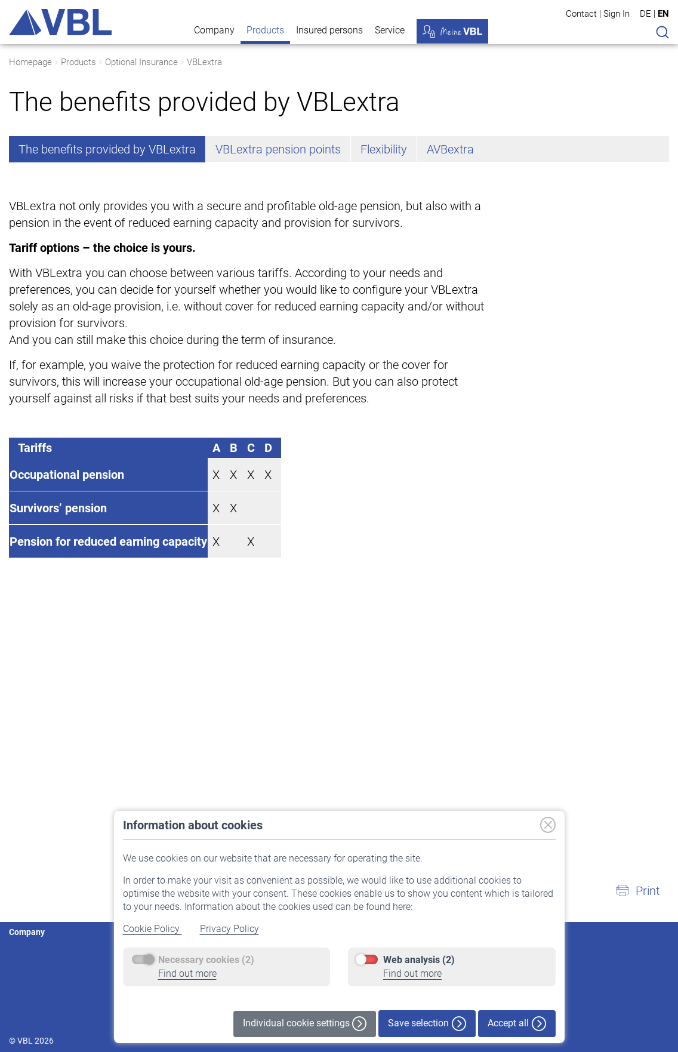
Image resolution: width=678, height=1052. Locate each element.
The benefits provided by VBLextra (107, 149)
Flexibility (383, 149)
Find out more (187, 973)
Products (265, 30)
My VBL (452, 31)
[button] (637, 891)
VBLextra (204, 62)
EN (663, 13)
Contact (581, 13)
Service (390, 30)
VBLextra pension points (278, 149)
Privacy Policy (229, 928)
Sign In (616, 13)
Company (214, 30)
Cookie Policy (152, 928)
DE (645, 13)
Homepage (30, 62)
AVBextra (450, 149)
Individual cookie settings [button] (304, 1023)
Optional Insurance (141, 62)
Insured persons (329, 30)
